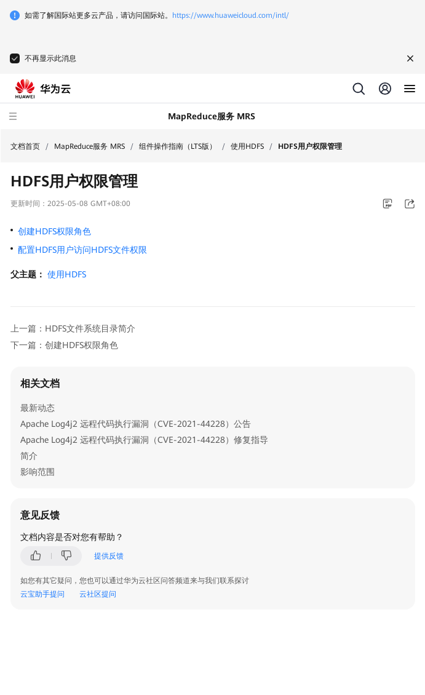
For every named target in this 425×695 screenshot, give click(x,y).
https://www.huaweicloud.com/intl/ (230, 15)
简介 (29, 456)
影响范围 (37, 472)
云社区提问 (97, 594)
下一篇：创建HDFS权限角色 (64, 345)
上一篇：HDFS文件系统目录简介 (72, 328)
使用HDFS (247, 146)
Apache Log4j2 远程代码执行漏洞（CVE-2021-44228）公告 (135, 424)
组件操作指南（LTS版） (177, 146)
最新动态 (37, 408)
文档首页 (25, 146)
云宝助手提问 (42, 594)
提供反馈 (109, 556)
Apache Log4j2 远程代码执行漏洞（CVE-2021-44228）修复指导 (144, 440)
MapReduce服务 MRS (89, 146)
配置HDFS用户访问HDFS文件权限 (82, 250)
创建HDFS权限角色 (54, 231)
